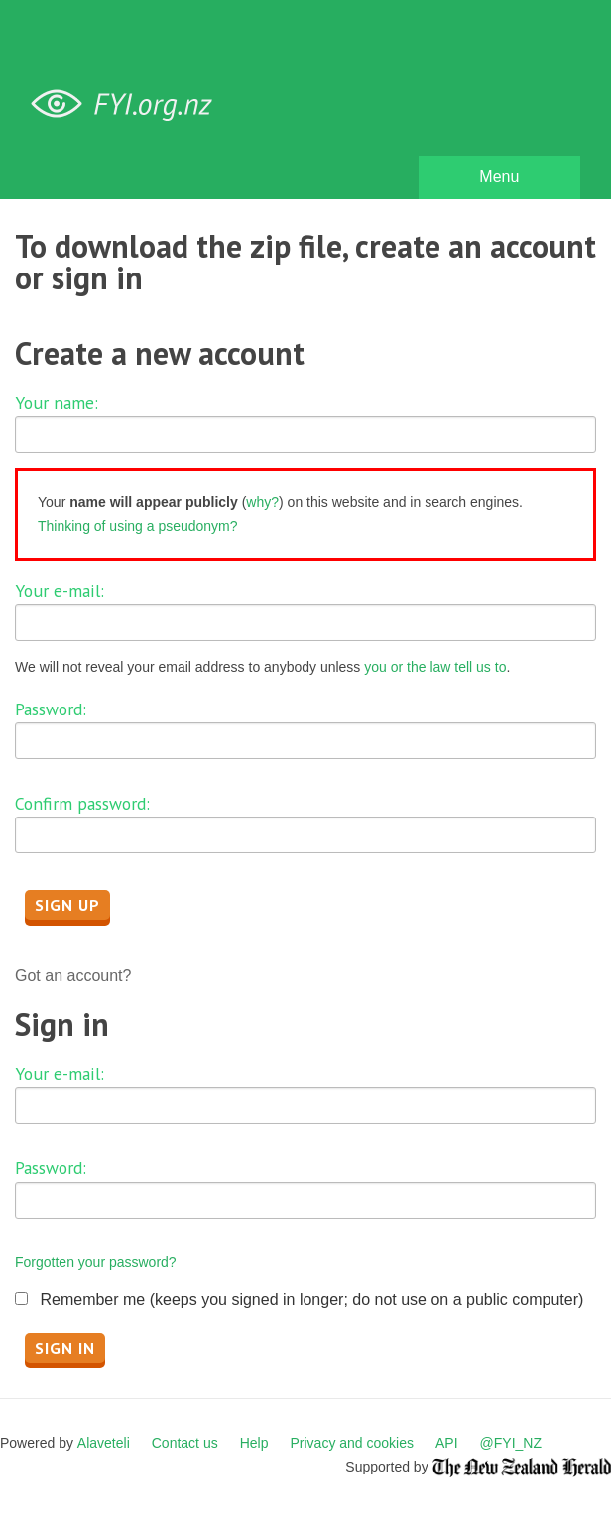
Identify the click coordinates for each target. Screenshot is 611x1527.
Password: (50, 709)
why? (262, 502)
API (446, 1443)
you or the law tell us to (435, 667)
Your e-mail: (59, 590)
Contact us (185, 1443)
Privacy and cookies (352, 1443)
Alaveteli (103, 1443)
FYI (129, 104)
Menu (499, 176)
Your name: (56, 402)
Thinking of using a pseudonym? (138, 526)
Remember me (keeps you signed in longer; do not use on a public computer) (311, 1299)
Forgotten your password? (96, 1262)
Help (254, 1443)
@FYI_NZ (511, 1443)
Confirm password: (82, 803)
